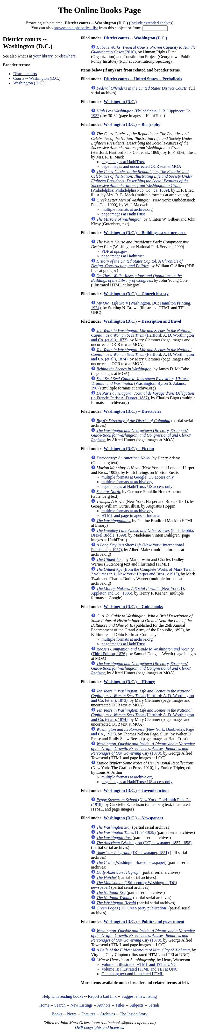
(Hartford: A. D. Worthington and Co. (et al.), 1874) (142, 354)
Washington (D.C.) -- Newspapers (133, 818)
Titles (120, 1005)
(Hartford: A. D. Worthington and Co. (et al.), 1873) (142, 335)
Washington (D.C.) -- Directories (132, 411)
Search (60, 1005)
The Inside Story (133, 1014)
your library (43, 56)
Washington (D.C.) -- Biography (132, 124)
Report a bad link (102, 996)
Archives (107, 1014)
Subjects (137, 1005)
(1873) (143, 748)
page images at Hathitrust (122, 256)
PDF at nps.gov (114, 251)
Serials (154, 1005)
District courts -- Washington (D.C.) (135, 38)
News (71, 1014)
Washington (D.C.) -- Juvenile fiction (136, 790)
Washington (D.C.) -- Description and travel (142, 321)
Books (57, 1014)
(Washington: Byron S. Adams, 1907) (140, 383)
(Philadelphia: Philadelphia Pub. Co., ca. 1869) (141, 180)
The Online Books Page (99, 10)
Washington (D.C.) (29, 83)
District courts (25, 73)
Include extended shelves (151, 23)
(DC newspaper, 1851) (132, 852)
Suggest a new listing (139, 996)
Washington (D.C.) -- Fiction (129, 448)
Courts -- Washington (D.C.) (36, 78)
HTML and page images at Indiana (130, 515)
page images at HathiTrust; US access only (136, 486)
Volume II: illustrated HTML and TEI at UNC (139, 969)
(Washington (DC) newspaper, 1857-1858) (143, 843)
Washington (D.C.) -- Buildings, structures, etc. (145, 232)
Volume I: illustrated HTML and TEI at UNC (138, 964)
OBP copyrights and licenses (99, 1027)
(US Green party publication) (131, 908)
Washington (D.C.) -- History (129, 681)
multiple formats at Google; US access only (137, 477)
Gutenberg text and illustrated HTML (132, 974)
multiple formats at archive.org (127, 209)
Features (88, 1014)
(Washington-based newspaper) (131, 862)
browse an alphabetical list (76, 28)
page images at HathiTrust (123, 162)
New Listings (81, 1005)
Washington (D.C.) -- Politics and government (144, 921)
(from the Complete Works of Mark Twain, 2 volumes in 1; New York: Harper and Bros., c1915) (143, 571)
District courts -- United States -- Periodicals (143, 79)
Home (44, 1005)
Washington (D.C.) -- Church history (136, 294)
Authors (104, 1005)
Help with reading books (62, 996)
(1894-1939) (125, 832)
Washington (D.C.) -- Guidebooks (133, 606)
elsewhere (67, 56)
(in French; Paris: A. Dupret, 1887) (142, 395)
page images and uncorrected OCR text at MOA (141, 166)
